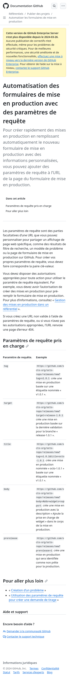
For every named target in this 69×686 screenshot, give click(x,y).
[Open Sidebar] (4, 18)
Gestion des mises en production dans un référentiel (34, 304)
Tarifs (16, 672)
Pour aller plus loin (25, 581)
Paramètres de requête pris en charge (32, 343)
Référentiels (16, 13)
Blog (49, 672)
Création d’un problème (27, 590)
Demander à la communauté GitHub (27, 631)
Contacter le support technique (23, 636)
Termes (34, 668)
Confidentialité (50, 668)
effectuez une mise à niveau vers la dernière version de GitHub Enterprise (34, 60)
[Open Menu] (63, 6)
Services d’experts (33, 672)
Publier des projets (38, 13)
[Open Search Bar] (54, 6)
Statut (6, 672)
